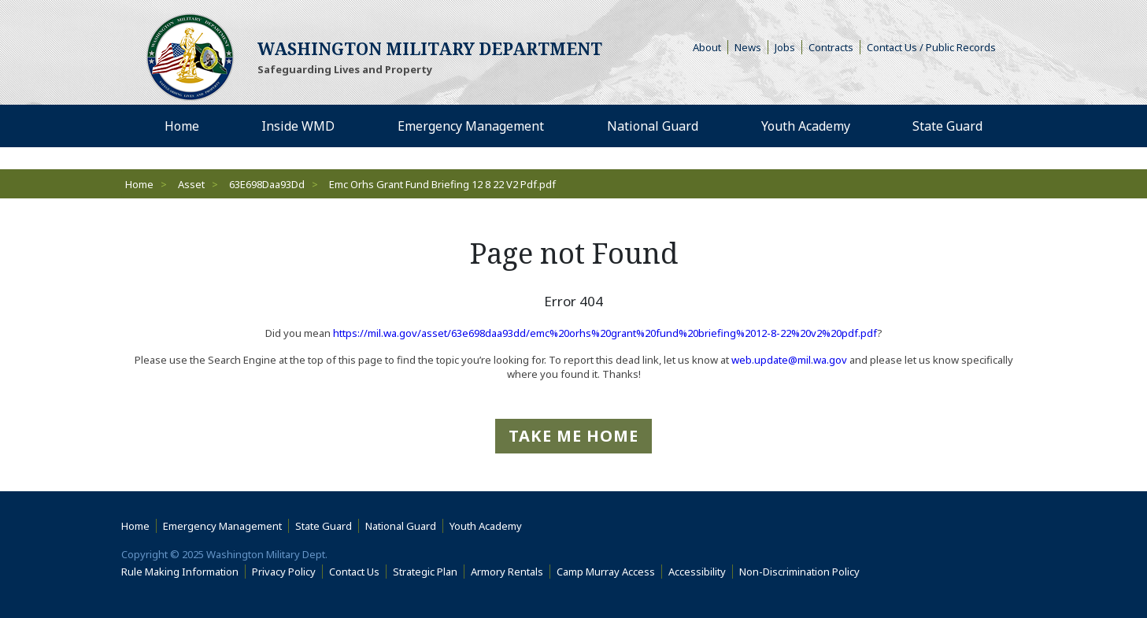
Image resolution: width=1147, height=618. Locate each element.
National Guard (400, 526)
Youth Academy (486, 526)
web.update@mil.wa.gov (789, 360)
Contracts (830, 47)
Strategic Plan (425, 571)
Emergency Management (222, 526)
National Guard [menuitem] (652, 126)
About (710, 47)
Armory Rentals (507, 571)
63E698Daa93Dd (267, 184)
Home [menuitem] (182, 126)
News (747, 47)
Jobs (785, 47)
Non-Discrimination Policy (802, 571)
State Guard (323, 526)
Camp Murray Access (609, 571)
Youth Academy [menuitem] (805, 126)
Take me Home (573, 435)
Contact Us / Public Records (931, 47)
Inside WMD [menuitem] (298, 126)
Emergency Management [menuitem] (471, 126)
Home (139, 184)
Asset (191, 184)
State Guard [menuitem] (947, 126)
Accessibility (700, 571)
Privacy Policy (284, 571)
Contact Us (354, 571)
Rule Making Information (180, 571)
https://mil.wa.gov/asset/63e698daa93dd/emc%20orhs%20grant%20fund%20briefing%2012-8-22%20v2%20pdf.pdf (605, 333)
